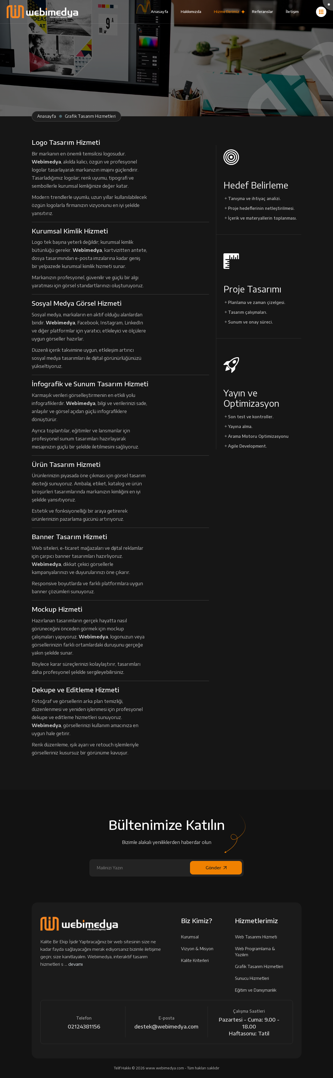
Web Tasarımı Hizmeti (258, 936)
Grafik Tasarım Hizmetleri (261, 966)
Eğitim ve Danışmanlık (257, 990)
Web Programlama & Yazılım (264, 951)
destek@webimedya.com (166, 1026)
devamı (75, 964)
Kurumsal (191, 936)
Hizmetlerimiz (226, 11)
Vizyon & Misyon (199, 948)
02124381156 (84, 1026)
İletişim (292, 11)
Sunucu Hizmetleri (254, 978)
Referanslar (262, 11)
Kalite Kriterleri (196, 960)
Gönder (216, 867)
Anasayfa (159, 11)
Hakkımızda (191, 11)
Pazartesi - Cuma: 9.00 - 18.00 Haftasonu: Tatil (249, 1026)
